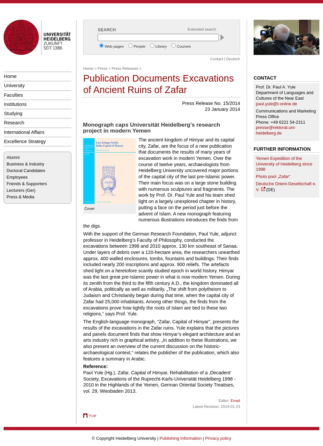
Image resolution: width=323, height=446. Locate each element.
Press (102, 68)
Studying (13, 113)
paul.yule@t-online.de (276, 103)
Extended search (202, 29)
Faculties (13, 95)
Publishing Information (181, 438)
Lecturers (15, 190)
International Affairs (24, 132)
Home (10, 76)
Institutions (15, 104)
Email (235, 401)
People (139, 46)
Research (14, 122)
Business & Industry (25, 163)
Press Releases (125, 68)
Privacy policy (218, 438)
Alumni (13, 157)
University (14, 85)
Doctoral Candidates (26, 170)
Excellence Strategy (25, 141)
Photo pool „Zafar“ (273, 176)
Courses (184, 46)
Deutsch (233, 59)
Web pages (114, 46)
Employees (17, 177)
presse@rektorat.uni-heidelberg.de (276, 130)
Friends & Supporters (27, 183)
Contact (216, 59)
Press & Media (20, 196)
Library (161, 46)
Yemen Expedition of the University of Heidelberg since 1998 (284, 164)
